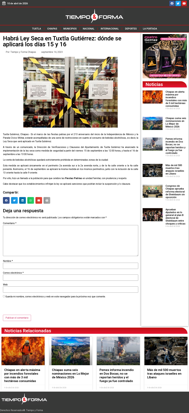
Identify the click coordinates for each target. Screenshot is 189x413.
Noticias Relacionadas (27, 330)
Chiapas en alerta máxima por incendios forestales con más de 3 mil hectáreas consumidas (176, 98)
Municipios (70, 28)
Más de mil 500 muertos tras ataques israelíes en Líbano (175, 169)
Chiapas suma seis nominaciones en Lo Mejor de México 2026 (176, 122)
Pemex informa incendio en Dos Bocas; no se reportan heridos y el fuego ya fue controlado (175, 145)
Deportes (131, 28)
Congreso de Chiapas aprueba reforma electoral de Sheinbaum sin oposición (175, 192)
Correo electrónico (13, 273)
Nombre (8, 261)
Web (5, 284)
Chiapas (52, 28)
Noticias (154, 84)
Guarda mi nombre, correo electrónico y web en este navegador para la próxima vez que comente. (55, 296)
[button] (6, 200)
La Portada (150, 28)
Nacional (88, 28)
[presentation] (25, 307)
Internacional (110, 28)
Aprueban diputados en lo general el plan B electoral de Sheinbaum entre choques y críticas (175, 216)
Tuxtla (36, 28)
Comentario (9, 223)
